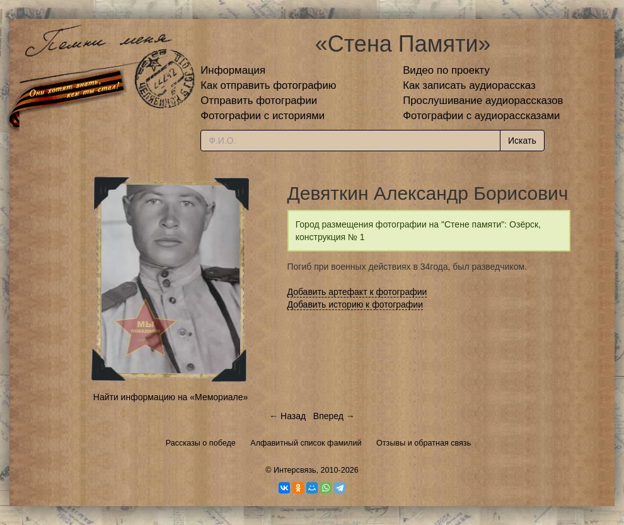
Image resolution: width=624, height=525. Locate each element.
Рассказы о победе (201, 443)
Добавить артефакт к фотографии (357, 292)
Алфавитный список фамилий (305, 443)
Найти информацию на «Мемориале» (170, 397)
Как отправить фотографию (268, 85)
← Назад (287, 416)
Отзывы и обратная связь (423, 443)
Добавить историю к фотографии (355, 304)
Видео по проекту (446, 70)
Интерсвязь (295, 470)
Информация (232, 70)
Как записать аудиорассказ (469, 85)
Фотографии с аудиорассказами (481, 116)
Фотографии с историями (262, 116)
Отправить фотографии (258, 101)
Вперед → (334, 416)
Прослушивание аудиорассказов (483, 101)
